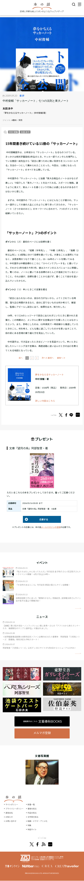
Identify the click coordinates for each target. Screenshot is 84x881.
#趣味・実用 (17, 120)
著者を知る (34, 808)
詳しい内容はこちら (45, 400)
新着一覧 (33, 804)
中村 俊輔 (13, 132)
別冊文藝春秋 (56, 837)
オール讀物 (38, 837)
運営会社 (9, 813)
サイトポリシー (12, 804)
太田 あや (8, 108)
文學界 (24, 837)
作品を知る (34, 813)
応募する (35, 519)
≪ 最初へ (23, 358)
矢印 (78, 608)
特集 (31, 825)
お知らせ (9, 817)
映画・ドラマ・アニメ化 (39, 821)
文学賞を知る (35, 817)
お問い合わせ (11, 821)
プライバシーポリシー (15, 808)
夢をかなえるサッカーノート (49, 374)
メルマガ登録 (42, 732)
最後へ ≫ (61, 358)
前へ (31, 358)
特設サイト (34, 829)
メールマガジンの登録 (50, 527)
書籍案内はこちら (42, 721)
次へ (54, 358)
